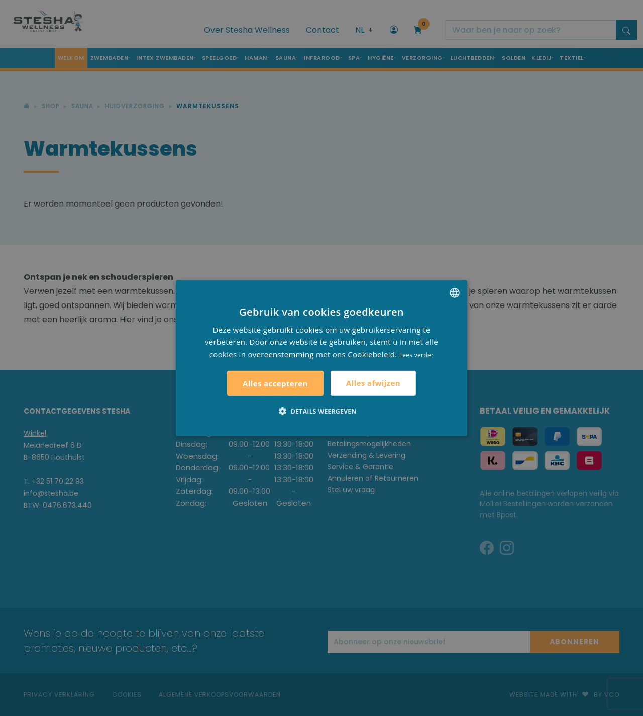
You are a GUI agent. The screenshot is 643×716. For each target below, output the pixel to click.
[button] (321, 411)
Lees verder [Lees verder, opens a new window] (416, 355)
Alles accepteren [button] (275, 383)
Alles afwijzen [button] (373, 383)
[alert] (321, 358)
